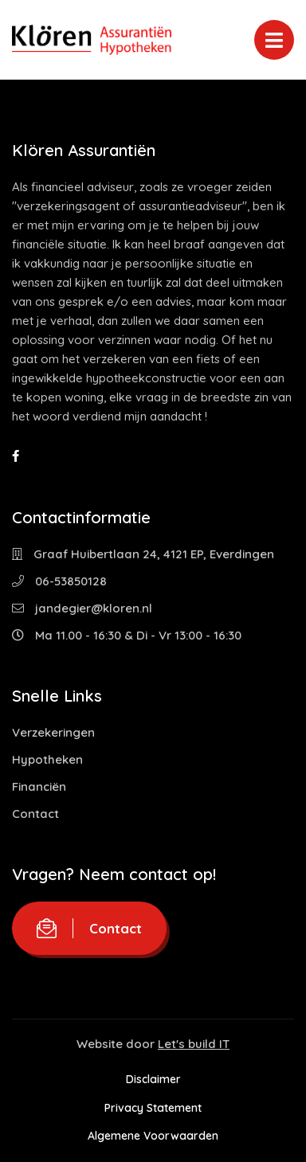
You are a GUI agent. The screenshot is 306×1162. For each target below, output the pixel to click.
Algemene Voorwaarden (153, 1136)
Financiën (39, 786)
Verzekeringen (53, 732)
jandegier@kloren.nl (82, 608)
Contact (35, 813)
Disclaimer (153, 1079)
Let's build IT (194, 1043)
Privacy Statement (153, 1108)
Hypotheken (47, 759)
